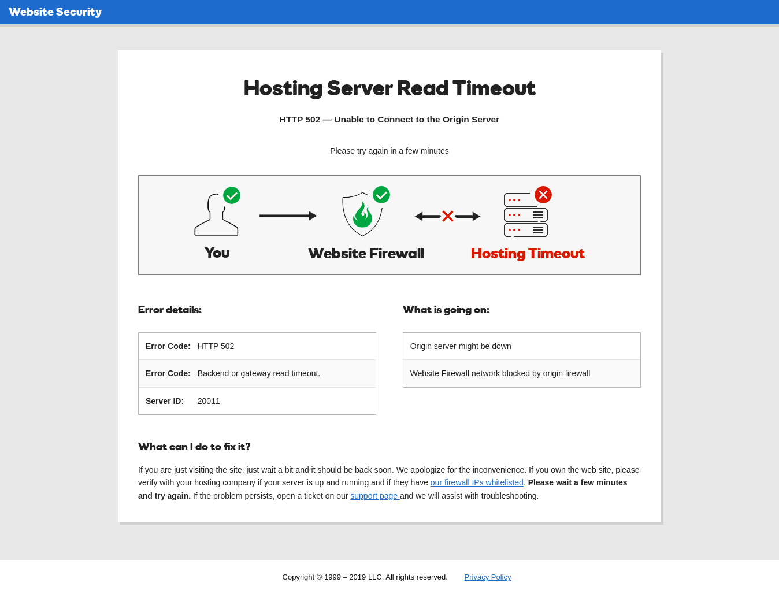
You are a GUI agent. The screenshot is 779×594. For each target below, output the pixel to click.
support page (375, 495)
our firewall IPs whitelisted (477, 482)
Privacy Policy (488, 576)
